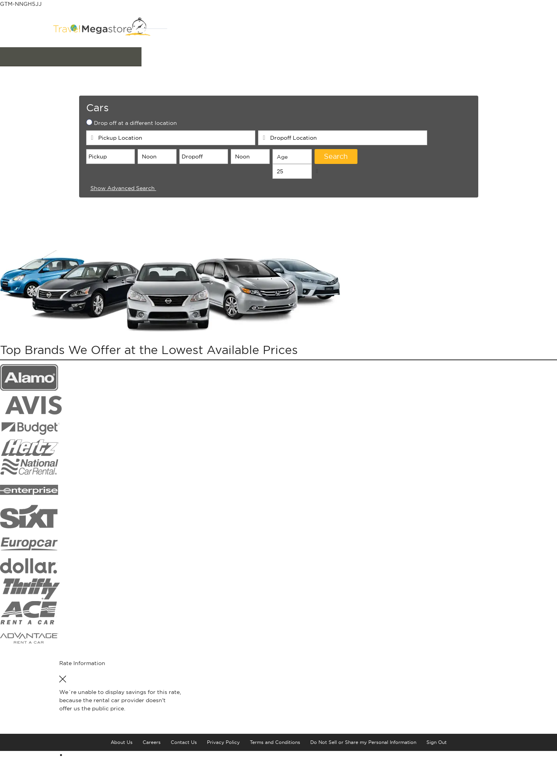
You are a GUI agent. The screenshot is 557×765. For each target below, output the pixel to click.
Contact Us (184, 748)
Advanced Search (127, 194)
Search (336, 162)
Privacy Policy (223, 748)
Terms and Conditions (275, 748)
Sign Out (436, 748)
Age (282, 163)
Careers (152, 748)
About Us (122, 748)
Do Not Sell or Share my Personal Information (363, 748)
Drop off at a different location (135, 129)
